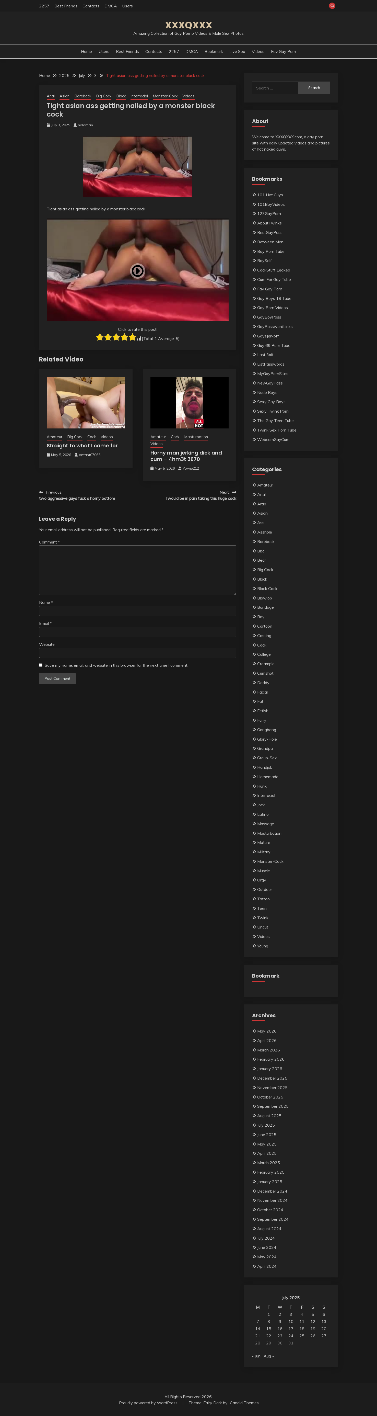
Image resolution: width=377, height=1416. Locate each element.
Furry (261, 720)
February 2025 (271, 1172)
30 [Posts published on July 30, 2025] (279, 1342)
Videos (258, 51)
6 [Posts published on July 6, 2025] (324, 1314)
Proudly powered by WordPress (149, 1402)
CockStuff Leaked (273, 270)
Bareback (82, 96)
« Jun (256, 1355)
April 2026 (267, 1040)
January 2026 (269, 1068)
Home (86, 51)
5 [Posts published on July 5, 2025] (313, 1314)
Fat (260, 701)
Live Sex (237, 51)
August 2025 (269, 1115)
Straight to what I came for (82, 445)
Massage (265, 823)
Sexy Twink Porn (273, 411)
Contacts (91, 5)
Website (47, 644)
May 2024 (267, 1256)
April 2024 (267, 1266)
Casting (264, 635)
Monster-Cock (165, 96)
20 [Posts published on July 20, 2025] (323, 1328)
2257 (44, 5)
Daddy (263, 682)
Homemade (267, 776)
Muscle (263, 870)
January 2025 (269, 1181)
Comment (49, 542)
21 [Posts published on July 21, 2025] (257, 1335)
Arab (261, 503)
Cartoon (264, 626)
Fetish (262, 710)
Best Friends (65, 5)
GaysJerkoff (268, 335)
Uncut (262, 927)
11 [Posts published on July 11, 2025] (301, 1321)
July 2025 (266, 1125)
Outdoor (264, 889)
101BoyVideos (271, 204)
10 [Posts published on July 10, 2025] (290, 1321)
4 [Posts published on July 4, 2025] (302, 1314)
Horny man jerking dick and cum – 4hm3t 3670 (186, 456)
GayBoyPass (269, 317)
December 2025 (272, 1078)
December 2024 (272, 1191)
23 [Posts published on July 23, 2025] (279, 1335)
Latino (263, 814)
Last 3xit (265, 354)
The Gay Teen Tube (275, 420)
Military (263, 851)
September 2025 (273, 1106)
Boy (261, 616)
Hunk (262, 786)
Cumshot (265, 673)
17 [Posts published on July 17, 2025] (290, 1328)
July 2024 (266, 1238)
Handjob (265, 767)
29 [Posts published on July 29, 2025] (268, 1342)
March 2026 (268, 1049)
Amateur (54, 436)
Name (46, 602)
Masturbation (196, 436)
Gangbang (266, 729)
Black (121, 96)
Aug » (269, 1355)
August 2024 (269, 1228)
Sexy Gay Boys (271, 401)
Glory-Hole (267, 739)
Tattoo (263, 898)
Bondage (265, 607)
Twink (262, 917)
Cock (91, 436)
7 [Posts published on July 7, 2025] (257, 1321)
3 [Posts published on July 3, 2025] (291, 1314)
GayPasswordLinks (275, 326)
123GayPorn (269, 213)
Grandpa (265, 748)
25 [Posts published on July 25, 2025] (301, 1335)
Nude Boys (267, 392)
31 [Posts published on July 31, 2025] (290, 1342)
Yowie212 (191, 468)
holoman (85, 125)
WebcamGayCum (273, 439)
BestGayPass (269, 232)
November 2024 (272, 1200)
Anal (51, 96)
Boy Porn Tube (271, 251)
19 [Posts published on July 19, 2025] (312, 1328)
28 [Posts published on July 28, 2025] (257, 1342)
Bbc (260, 550)
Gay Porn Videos (272, 307)
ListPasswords (271, 364)
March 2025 (268, 1162)
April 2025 (267, 1153)
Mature (263, 842)
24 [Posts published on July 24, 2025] (290, 1335)
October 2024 (270, 1209)
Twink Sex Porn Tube (277, 430)
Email (45, 623)
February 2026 (271, 1059)
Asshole (264, 532)
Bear (261, 560)
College (264, 654)
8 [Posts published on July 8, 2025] (268, 1321)
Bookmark (214, 51)
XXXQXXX (188, 25)
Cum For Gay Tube (274, 279)
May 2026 (267, 1031)
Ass (260, 522)
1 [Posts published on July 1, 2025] (268, 1314)
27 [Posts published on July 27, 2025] (323, 1335)
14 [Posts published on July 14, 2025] (257, 1328)
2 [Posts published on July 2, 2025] (280, 1314)
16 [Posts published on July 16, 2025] (279, 1328)
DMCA (110, 5)
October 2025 (270, 1097)
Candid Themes (244, 1402)
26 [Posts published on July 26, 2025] (312, 1335)
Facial (262, 692)
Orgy (261, 879)
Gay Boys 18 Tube (274, 298)
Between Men (270, 241)
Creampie (266, 663)
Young (262, 945)
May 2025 (267, 1144)
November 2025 (272, 1087)
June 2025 (266, 1134)
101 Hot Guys (270, 194)
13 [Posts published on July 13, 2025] (323, 1321)
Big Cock (103, 96)
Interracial (139, 96)
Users (127, 5)
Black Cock (267, 588)
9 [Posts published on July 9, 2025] (280, 1321)
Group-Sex (267, 757)
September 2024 (273, 1219)
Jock (261, 804)
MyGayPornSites (272, 373)
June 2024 (266, 1247)
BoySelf (264, 260)
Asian (64, 96)
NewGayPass (270, 383)
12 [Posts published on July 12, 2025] (312, 1321)
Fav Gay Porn (283, 51)
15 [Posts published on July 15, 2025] (268, 1328)
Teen (262, 908)
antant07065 (89, 454)
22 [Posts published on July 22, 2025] (268, 1335)
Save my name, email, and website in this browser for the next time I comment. (116, 665)
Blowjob (264, 598)
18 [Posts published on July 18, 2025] (301, 1328)
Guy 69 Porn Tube (273, 345)
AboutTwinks (269, 222)
